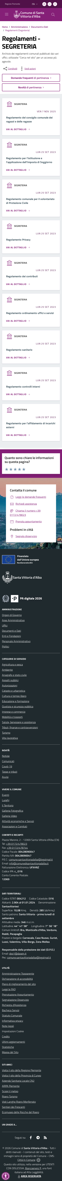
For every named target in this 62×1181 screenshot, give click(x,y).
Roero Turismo (9, 1096)
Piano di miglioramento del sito (19, 984)
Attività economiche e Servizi (18, 821)
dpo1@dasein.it (17, 954)
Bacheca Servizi (10, 1010)
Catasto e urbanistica (13, 691)
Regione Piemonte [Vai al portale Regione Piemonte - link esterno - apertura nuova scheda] (12, 3)
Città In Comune (26, 1160)
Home (5, 27)
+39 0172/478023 (16, 844)
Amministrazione (19, 27)
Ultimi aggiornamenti (13, 1042)
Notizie (6, 756)
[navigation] (7, 14)
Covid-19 (7, 766)
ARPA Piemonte (11, 1086)
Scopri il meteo (10, 1091)
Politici (5, 646)
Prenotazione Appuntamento (18, 994)
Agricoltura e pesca (12, 664)
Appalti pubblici (10, 680)
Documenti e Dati (39, 27)
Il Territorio (7, 805)
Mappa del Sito (10, 1052)
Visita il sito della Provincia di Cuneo (21, 1075)
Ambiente (7, 670)
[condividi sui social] (10, 68)
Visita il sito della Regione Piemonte (21, 1070)
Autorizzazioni (9, 685)
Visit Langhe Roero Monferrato (19, 1102)
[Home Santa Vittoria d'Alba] (29, 14)
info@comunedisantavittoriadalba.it (29, 863)
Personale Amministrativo (16, 641)
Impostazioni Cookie (13, 1031)
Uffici (4, 625)
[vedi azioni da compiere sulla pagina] (27, 68)
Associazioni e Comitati (14, 826)
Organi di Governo (12, 615)
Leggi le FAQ (9, 989)
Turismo (6, 733)
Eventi (5, 795)
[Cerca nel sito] (53, 15)
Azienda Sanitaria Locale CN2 (18, 1081)
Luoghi (5, 800)
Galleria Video (9, 816)
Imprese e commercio (13, 712)
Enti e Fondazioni (11, 636)
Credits (6, 1036)
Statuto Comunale (12, 1015)
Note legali (8, 1026)
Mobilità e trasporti (12, 717)
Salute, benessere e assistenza (19, 722)
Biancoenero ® (33, 1168)
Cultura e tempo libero (14, 696)
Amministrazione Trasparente (18, 974)
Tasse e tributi (9, 772)
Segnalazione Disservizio (15, 1000)
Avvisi (5, 777)
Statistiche (8, 1047)
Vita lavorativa (10, 738)
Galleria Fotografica (12, 811)
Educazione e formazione (15, 701)
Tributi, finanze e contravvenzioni (20, 727)
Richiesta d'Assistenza (14, 1005)
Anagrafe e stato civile (14, 675)
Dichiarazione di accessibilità (17, 979)
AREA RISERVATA (29, 1176)
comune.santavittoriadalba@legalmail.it (31, 859)
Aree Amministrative (13, 620)
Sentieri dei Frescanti (13, 1107)
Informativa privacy (12, 1021)
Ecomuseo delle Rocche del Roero (20, 1112)
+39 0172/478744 (17, 848)
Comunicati (8, 761)
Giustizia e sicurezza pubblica (17, 706)
